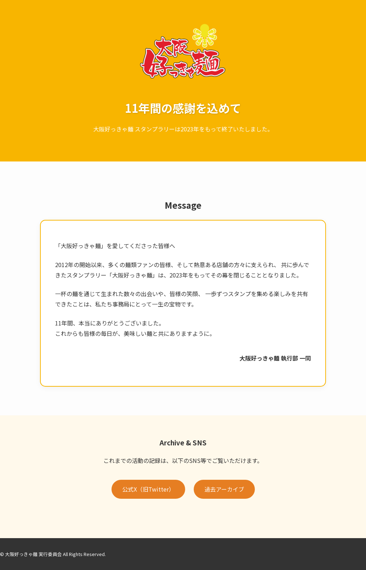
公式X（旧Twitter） (148, 489)
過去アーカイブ (224, 489)
